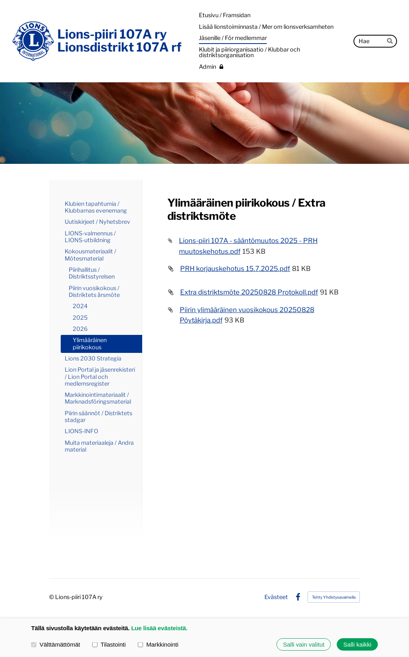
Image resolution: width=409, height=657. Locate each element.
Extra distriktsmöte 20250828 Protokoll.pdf (249, 292)
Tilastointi (109, 644)
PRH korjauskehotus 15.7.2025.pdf (235, 269)
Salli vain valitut (303, 644)
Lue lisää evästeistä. (159, 628)
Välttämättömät (55, 644)
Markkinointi (158, 644)
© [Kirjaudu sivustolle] (52, 597)
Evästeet (276, 597)
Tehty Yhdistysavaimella (333, 597)
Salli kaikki (357, 644)
